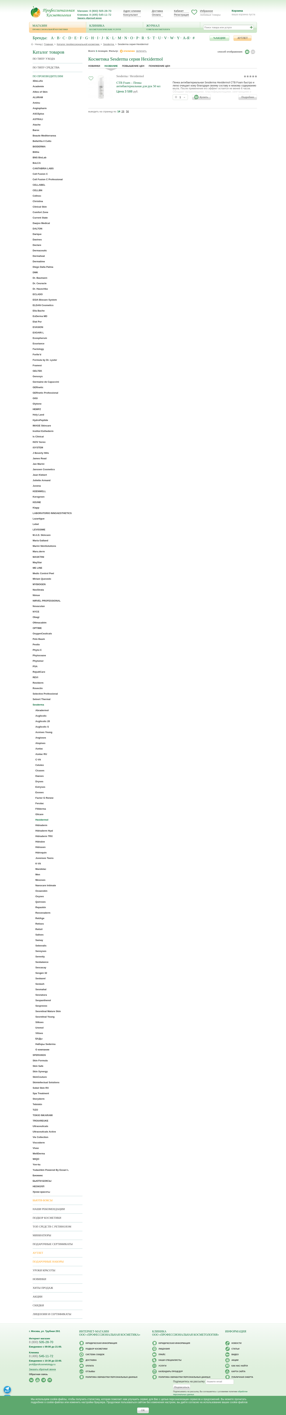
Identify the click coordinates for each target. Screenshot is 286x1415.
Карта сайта (238, 1371)
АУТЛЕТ (242, 37)
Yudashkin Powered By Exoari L (51, 1170)
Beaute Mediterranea (44, 135)
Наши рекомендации (49, 1209)
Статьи (235, 1349)
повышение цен (133, 66)
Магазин (57, 27)
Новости (236, 1343)
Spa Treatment (41, 1093)
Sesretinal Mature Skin (48, 1011)
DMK (35, 272)
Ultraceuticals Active (44, 1131)
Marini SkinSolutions (44, 546)
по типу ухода (44, 58)
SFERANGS (39, 1055)
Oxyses (39, 896)
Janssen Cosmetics (44, 469)
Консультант (130, 14)
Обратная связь (38, 1374)
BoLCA (37, 163)
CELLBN (37, 190)
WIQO (36, 1159)
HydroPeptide (40, 420)
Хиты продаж (43, 1287)
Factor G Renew (44, 798)
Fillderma (40, 808)
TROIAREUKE (40, 1120)
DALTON (37, 228)
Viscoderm (39, 1142)
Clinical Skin (40, 206)
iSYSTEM (38, 447)
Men (37, 874)
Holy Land (38, 414)
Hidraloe (40, 841)
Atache (36, 124)
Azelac (39, 748)
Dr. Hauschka (40, 288)
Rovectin (38, 688)
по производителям (48, 76)
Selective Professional (45, 693)
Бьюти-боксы (43, 1200)
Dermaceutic (40, 250)
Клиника (114, 27)
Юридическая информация (101, 1343)
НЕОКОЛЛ (38, 1186)
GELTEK (37, 371)
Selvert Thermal (42, 699)
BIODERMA (39, 146)
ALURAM (38, 97)
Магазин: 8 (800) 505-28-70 (94, 10)
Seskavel (40, 978)
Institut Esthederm (43, 431)
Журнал (171, 27)
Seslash (39, 984)
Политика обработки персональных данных (112, 1377)
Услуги (162, 1366)
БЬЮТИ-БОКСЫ (42, 1181)
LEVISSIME (39, 529)
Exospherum (40, 338)
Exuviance (38, 343)
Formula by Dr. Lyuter (45, 360)
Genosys (38, 376)
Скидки (38, 1305)
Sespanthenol (43, 1000)
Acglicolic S (42, 726)
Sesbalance (42, 962)
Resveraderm (42, 912)
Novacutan (39, 606)
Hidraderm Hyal (44, 830)
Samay (39, 940)
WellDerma (39, 1153)
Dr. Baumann (40, 278)
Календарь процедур (171, 1371)
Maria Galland (40, 540)
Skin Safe (38, 1066)
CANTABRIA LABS (43, 168)
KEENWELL (39, 491)
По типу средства (46, 67)
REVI (35, 677)
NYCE (36, 611)
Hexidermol (41, 819)
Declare (37, 245)
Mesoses (40, 880)
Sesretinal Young (45, 1016)
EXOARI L (38, 332)
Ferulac (39, 803)
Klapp (36, 507)
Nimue (36, 595)
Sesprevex (41, 1005)
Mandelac (40, 869)
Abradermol (42, 710)
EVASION (38, 327)
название (111, 66)
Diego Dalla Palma (43, 267)
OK (143, 1410)
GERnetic (38, 387)
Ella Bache (39, 310)
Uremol (39, 1027)
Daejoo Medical (41, 223)
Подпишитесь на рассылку (189, 1381)
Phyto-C (37, 650)
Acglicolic (41, 715)
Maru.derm (39, 551)
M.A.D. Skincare (42, 535)
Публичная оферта (242, 1377)
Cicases (39, 770)
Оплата (156, 14)
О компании (42, 1049)
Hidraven (40, 847)
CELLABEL (39, 184)
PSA (35, 666)
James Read (40, 458)
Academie (38, 86)
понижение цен (159, 66)
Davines (37, 239)
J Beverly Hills (41, 453)
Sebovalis (41, 945)
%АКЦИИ (219, 37)
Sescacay (40, 967)
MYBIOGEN (39, 584)
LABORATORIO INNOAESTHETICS (52, 513)
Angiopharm (40, 108)
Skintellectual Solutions (46, 1082)
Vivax (36, 1148)
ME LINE (37, 568)
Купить (204, 97)
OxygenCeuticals (42, 633)
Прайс (162, 1354)
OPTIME (37, 628)
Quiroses (40, 901)
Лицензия (164, 1349)
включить (141, 51)
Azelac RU (41, 754)
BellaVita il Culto (42, 141)
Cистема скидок (95, 1354)
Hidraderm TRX (44, 836)
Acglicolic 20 (42, 721)
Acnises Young (43, 732)
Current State (40, 217)
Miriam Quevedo (42, 578)
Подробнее (247, 97)
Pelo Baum (39, 639)
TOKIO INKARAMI (43, 1115)
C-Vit (38, 759)
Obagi (36, 617)
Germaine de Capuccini (46, 381)
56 (127, 111)
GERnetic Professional (45, 392)
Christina (38, 201)
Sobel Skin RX (41, 1088)
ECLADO (38, 294)
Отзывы (90, 1371)
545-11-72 (41, 1356)
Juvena (37, 485)
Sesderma (122, 76)
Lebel (36, 524)
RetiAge (39, 918)
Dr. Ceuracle (40, 283)
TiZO (35, 1109)
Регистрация (181, 14)
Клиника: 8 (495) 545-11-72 (94, 14)
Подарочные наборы (48, 1261)
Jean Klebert (40, 474)
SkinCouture (40, 1077)
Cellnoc (37, 195)
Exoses (39, 792)
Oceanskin (41, 891)
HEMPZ (37, 409)
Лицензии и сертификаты (52, 1314)
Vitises (39, 1033)
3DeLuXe (38, 81)
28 (122, 111)
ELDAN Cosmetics (43, 305)
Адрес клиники (132, 10)
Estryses (40, 787)
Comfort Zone (40, 212)
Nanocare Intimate (45, 885)
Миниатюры (42, 1235)
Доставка (157, 10)
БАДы (38, 1038)
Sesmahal (41, 989)
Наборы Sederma (45, 1044)
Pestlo (36, 644)
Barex (36, 130)
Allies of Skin (40, 91)
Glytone (37, 403)
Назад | (39, 44)
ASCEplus (38, 113)
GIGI (35, 398)
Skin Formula (40, 1060)
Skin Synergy (40, 1071)
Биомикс (38, 1175)
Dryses (39, 781)
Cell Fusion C (40, 174)
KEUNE (37, 502)
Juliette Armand (42, 480)
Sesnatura (41, 994)
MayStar (37, 562)
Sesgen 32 (41, 973)
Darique (37, 234)
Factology (38, 349)
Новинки (94, 66)
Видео (235, 1354)
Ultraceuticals (40, 1126)
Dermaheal (39, 256)
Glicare (39, 814)
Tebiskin (37, 1104)
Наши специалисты (170, 1360)
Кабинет (179, 10)
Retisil (38, 929)
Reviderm (38, 682)
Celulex (39, 765)
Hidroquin (41, 852)
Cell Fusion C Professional (48, 179)
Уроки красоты (41, 1191)
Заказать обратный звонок (89, 18)
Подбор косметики (47, 1217)
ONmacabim (40, 622)
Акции (37, 1296)
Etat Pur (37, 321)
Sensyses (40, 951)
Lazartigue (39, 518)
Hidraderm (41, 825)
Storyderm (39, 1098)
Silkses (39, 1022)
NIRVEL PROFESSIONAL (47, 600)
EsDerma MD (40, 316)
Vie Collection (40, 1137)
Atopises (40, 743)
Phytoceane (39, 655)
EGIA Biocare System (45, 299)
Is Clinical (38, 436)
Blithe (36, 152)
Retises (39, 923)
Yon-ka (36, 1164)
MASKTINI (38, 557)
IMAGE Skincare (42, 425)
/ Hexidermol (136, 76)
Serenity (40, 956)
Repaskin (40, 907)
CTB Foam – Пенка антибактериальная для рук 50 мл (138, 84)
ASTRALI (38, 119)
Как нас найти (239, 1366)
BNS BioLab (39, 157)
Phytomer (38, 661)
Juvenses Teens (44, 858)
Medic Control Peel (43, 573)
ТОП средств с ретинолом (52, 1226)
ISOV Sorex (39, 442)
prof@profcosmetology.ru (42, 1364)
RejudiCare (39, 671)
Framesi (37, 365)
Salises (39, 934)
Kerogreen (39, 496)
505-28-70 (41, 1342)
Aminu (36, 102)
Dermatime (39, 261)
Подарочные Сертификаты (53, 1244)
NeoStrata (38, 589)
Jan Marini (38, 464)
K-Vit (38, 863)
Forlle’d (37, 354)
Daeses (39, 776)
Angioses (40, 737)
